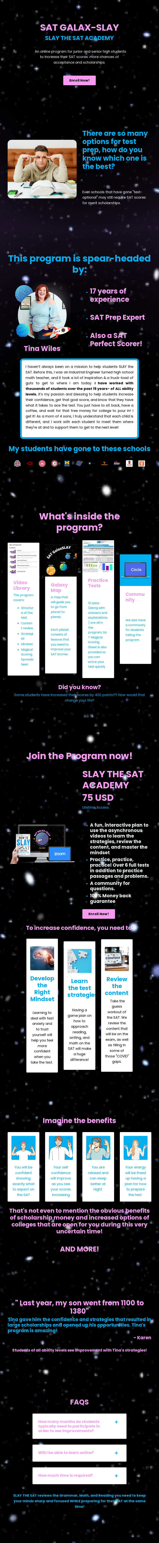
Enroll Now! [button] (79, 80)
